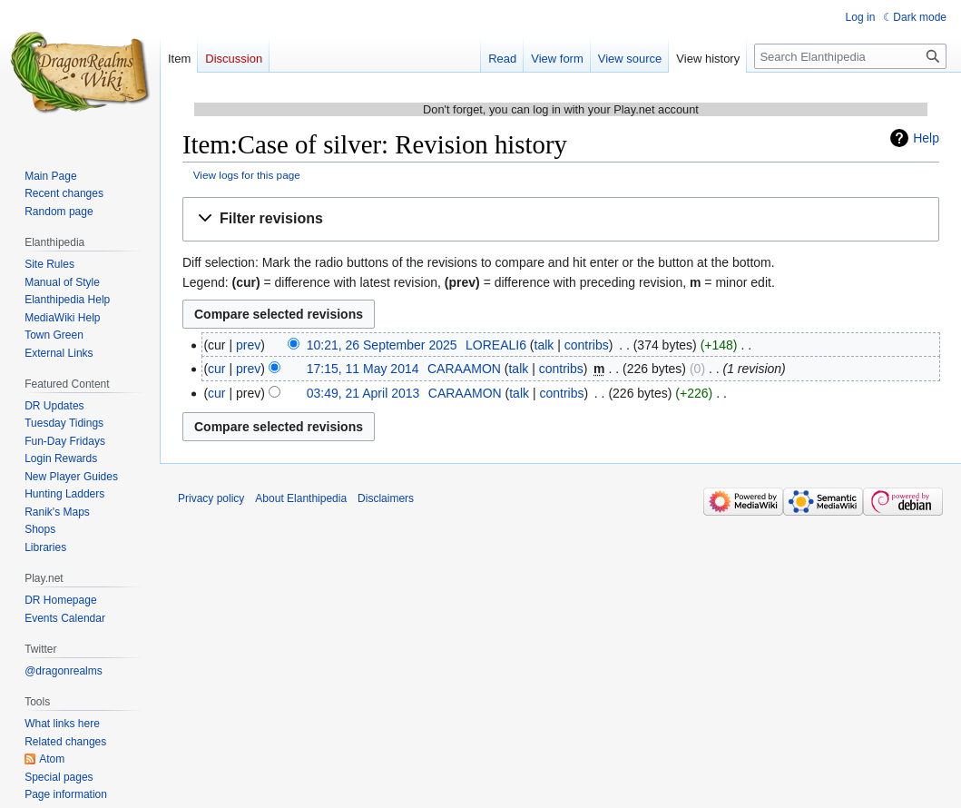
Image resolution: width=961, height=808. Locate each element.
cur (216, 368)
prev (248, 345)
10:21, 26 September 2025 (382, 345)
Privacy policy (211, 498)
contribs (586, 345)
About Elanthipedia (301, 498)
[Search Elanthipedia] (850, 56)
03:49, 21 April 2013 (363, 393)
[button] (561, 219)
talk (544, 345)
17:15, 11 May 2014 (363, 368)
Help (926, 138)
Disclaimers (386, 498)
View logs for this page (246, 175)
